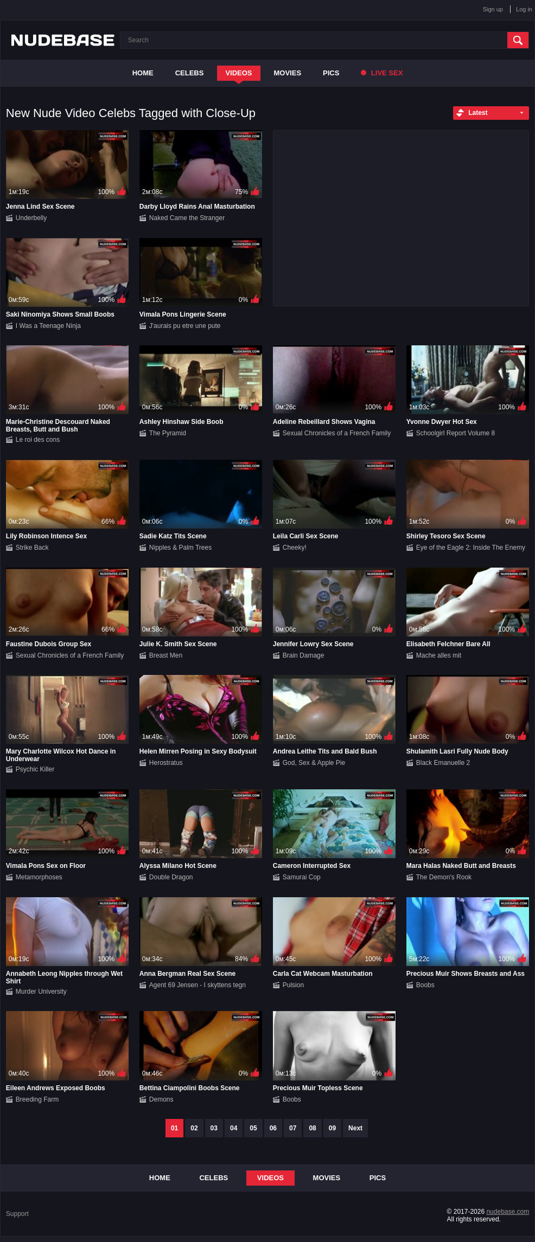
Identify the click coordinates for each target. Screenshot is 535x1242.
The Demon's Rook (444, 877)
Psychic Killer (35, 769)
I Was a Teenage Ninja (48, 326)
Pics (331, 73)
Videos (238, 73)
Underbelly (31, 218)
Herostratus (166, 763)
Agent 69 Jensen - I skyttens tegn (197, 985)
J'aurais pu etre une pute (185, 326)
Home (143, 73)
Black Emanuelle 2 (443, 763)
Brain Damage (303, 655)
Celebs (189, 73)
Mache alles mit (438, 655)
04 (233, 1128)
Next (355, 1128)
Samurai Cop (302, 877)
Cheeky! (295, 547)
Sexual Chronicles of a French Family (337, 433)
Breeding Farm (37, 1099)
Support (17, 1214)
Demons (161, 1099)
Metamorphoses (39, 877)
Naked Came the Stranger (187, 218)
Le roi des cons (38, 439)
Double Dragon (171, 877)
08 (312, 1128)
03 (214, 1128)
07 (292, 1128)
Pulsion (293, 985)
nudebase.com (507, 1211)
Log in (524, 9)
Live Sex (382, 73)
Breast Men (165, 655)
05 (253, 1128)
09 (332, 1128)
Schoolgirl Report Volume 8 (455, 433)
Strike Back (32, 547)
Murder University (41, 991)
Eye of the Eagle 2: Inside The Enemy (470, 547)
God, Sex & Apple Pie (314, 763)
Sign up (493, 9)
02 (194, 1128)
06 (273, 1128)
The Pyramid (167, 433)
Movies (288, 73)
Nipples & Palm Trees (180, 547)
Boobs (425, 985)
